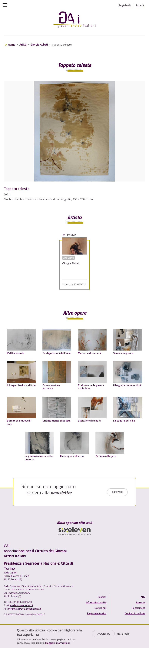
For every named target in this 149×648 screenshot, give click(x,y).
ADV (143, 597)
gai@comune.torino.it (21, 605)
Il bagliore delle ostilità (127, 385)
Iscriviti (117, 492)
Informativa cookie (96, 602)
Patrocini (140, 602)
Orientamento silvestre (56, 420)
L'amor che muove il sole (19, 422)
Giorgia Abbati (39, 44)
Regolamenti (138, 608)
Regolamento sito (96, 613)
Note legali (100, 608)
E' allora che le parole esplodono (91, 386)
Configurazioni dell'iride (56, 353)
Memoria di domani (89, 353)
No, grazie (123, 633)
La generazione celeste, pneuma (39, 457)
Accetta (104, 633)
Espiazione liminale (89, 420)
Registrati (124, 5)
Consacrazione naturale (51, 386)
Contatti (102, 597)
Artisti (22, 44)
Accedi (140, 5)
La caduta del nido (124, 420)
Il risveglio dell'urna (72, 456)
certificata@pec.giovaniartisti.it (24, 608)
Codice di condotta (135, 613)
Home (11, 45)
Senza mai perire (123, 353)
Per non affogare (105, 456)
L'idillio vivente (15, 353)
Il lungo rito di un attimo (21, 385)
